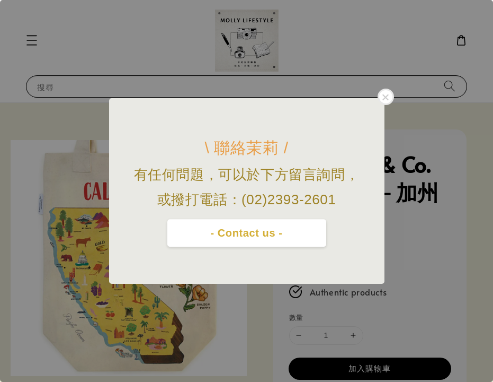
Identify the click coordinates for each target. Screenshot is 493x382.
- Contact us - (246, 233)
